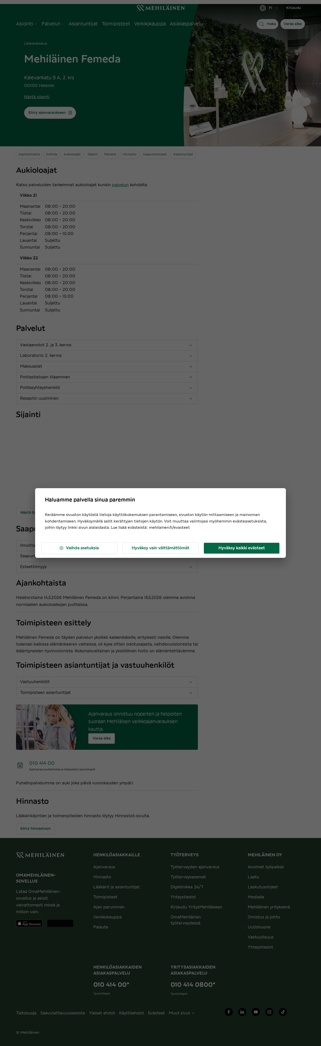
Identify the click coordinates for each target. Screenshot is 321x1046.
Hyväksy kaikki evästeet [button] (241, 548)
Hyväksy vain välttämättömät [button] (160, 548)
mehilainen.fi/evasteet (169, 528)
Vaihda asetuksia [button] (79, 548)
